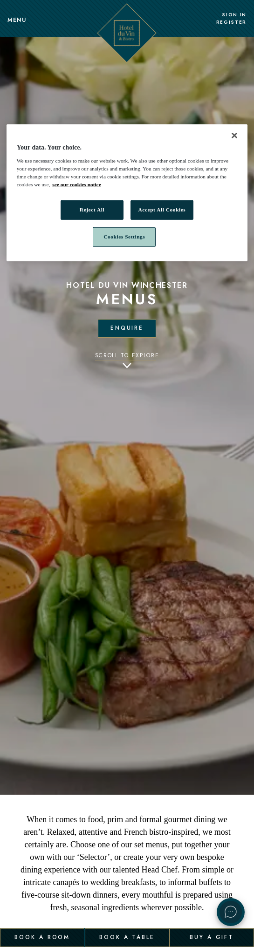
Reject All (92, 209)
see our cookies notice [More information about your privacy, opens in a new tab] (76, 184)
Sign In (234, 15)
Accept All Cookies (162, 209)
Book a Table (127, 937)
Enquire (127, 328)
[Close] (234, 135)
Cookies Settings (124, 236)
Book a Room (42, 937)
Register (231, 22)
